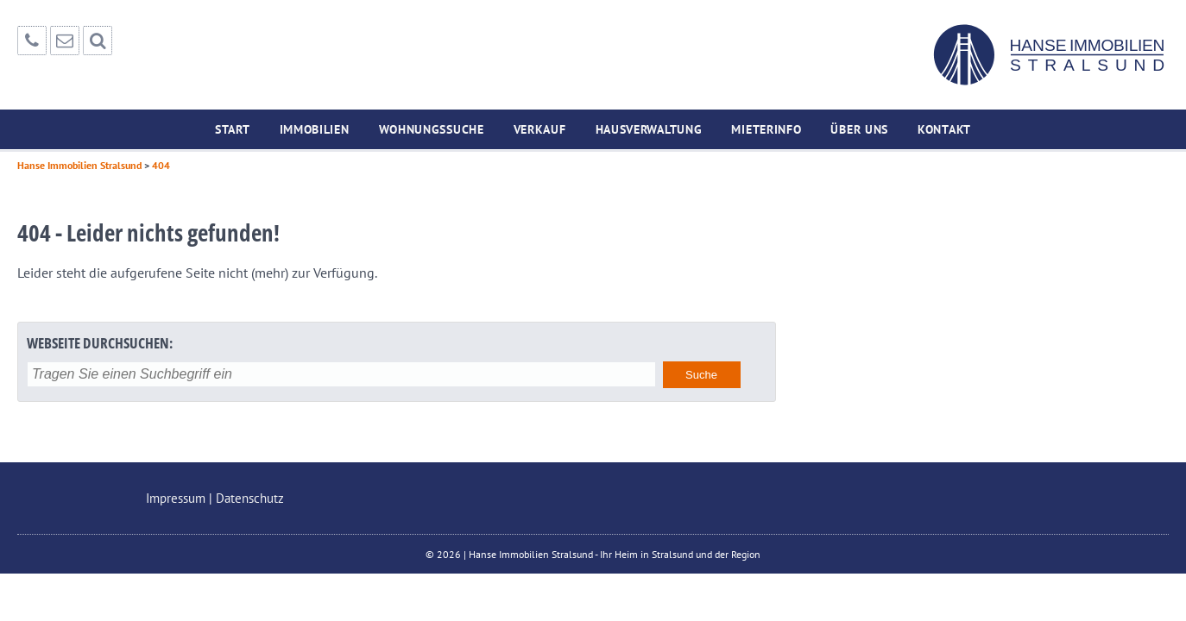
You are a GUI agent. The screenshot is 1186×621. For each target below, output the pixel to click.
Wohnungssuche (431, 129)
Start (232, 129)
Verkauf (540, 129)
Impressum (175, 498)
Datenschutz (250, 498)
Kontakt (944, 129)
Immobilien (315, 129)
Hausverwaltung (649, 129)
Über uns (859, 129)
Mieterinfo (766, 129)
